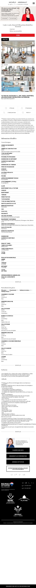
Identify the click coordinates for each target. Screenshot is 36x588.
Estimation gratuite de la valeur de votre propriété (18, 469)
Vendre (4, 18)
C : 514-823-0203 (19, 4)
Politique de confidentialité (18, 521)
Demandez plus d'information (18, 456)
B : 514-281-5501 (25, 4)
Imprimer (12, 29)
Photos (5, 39)
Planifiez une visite (18, 450)
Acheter (13, 18)
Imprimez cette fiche (18, 462)
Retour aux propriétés (16, 31)
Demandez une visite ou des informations (18, 586)
